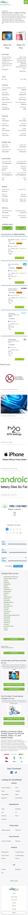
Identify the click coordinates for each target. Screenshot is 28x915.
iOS (2, 873)
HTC (2, 812)
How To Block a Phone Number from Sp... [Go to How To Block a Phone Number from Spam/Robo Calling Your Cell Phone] (10, 389)
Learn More (14, 639)
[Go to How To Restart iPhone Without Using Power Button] (14, 456)
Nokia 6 (5, 595)
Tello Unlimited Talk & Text (13, 265)
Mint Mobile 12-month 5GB (14, 240)
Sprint (3, 791)
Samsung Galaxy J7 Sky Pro (10, 578)
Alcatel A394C (7, 617)
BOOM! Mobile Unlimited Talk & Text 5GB (13, 341)
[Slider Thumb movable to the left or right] (7, 545)
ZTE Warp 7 (6, 593)
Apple (3, 809)
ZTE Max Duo (7, 600)
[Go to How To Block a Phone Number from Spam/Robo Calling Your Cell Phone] (14, 377)
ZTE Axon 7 (6, 609)
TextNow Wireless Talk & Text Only (13, 289)
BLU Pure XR (7, 618)
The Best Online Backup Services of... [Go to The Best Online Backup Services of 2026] (9, 415)
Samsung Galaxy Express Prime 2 (12, 615)
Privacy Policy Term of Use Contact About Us (14, 901)
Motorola (3, 815)
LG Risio (6, 580)
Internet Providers (6, 841)
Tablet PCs (18, 830)
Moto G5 (6, 628)
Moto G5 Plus (7, 622)
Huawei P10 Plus (8, 596)
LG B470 (6, 585)
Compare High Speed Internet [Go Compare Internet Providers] (14, 723)
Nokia (16, 815)
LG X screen (6, 604)
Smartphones (5, 852)
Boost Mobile (18, 798)
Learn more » (5, 69)
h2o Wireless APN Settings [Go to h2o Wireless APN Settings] (6, 442)
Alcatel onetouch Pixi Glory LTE (11, 576)
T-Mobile (17, 791)
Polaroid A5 (6, 587)
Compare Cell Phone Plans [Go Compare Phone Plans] (14, 684)
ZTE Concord (7, 598)
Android (3, 869)
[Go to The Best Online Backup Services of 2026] (14, 404)
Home (14, 893)
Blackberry (18, 869)
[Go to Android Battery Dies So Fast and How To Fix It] (14, 483)
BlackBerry (18, 809)
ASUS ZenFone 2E (8, 606)
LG (16, 812)
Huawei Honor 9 (7, 591)
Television (17, 841)
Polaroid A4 (6, 613)
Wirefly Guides (14, 880)
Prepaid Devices (19, 852)
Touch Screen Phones (5, 857)
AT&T (16, 787)
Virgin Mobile (4, 794)
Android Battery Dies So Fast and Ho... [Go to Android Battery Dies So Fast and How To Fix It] (9, 494)
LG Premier (6, 607)
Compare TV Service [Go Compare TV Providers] (14, 718)
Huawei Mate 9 (7, 584)
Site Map (14, 909)
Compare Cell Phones (5, 4)
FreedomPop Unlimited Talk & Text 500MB (13, 315)
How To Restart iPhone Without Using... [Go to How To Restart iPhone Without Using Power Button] (9, 468)
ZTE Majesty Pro (7, 589)
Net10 (16, 794)
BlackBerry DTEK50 (8, 602)
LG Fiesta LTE (7, 620)
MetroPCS (4, 798)
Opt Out (14, 912)
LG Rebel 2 (6, 624)
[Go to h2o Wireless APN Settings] (14, 430)
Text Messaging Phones (19, 857)
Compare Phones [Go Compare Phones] (14, 689)
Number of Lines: (14, 525)
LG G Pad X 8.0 (7, 611)
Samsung (4, 819)
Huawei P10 (6, 582)
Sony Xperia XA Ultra (9, 626)
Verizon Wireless (5, 787)
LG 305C (6, 629)
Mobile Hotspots (5, 830)
